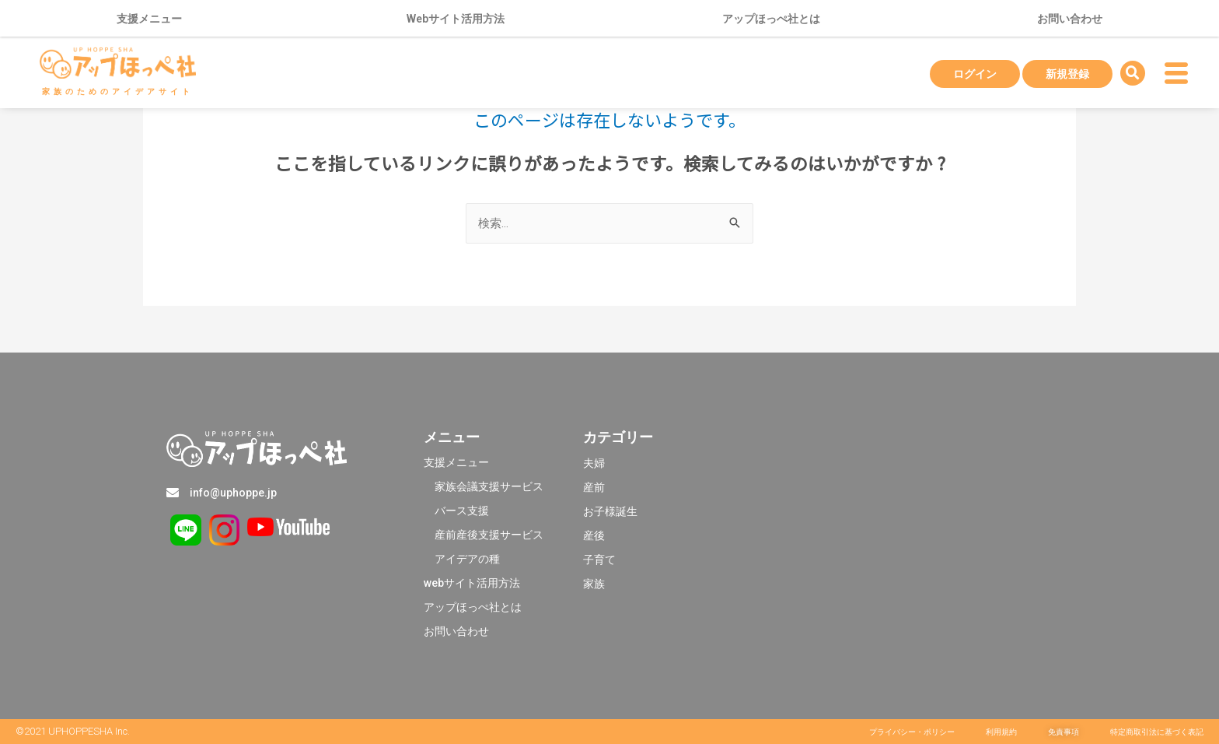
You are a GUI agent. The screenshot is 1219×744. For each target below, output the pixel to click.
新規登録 (1067, 74)
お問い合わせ (1069, 18)
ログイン (975, 74)
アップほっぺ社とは (771, 18)
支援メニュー (153, 18)
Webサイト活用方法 (456, 18)
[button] (912, 732)
